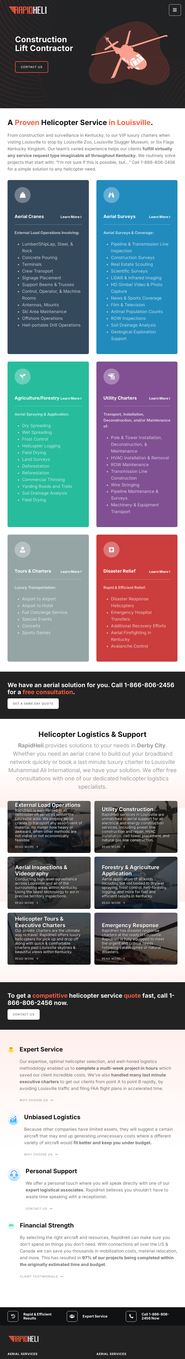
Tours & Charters (33, 571)
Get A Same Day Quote (33, 703)
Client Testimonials (41, 1276)
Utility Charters (120, 398)
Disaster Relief (119, 571)
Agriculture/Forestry (37, 398)
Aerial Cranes (29, 216)
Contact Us (31, 67)
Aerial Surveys (119, 216)
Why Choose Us (36, 1100)
